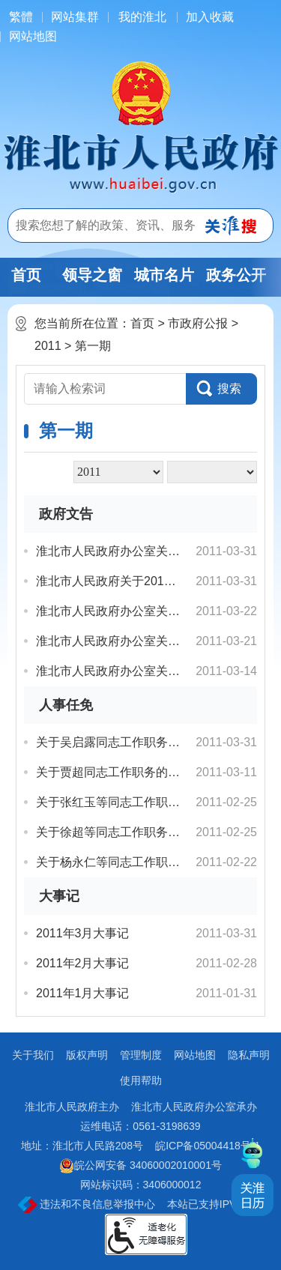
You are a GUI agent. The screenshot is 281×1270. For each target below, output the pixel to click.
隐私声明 (249, 1055)
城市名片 (164, 275)
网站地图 (33, 36)
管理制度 (141, 1055)
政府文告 (66, 514)
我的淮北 (142, 16)
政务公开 (236, 275)
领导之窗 (92, 275)
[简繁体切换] (21, 17)
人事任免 (66, 705)
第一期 (93, 345)
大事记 (59, 896)
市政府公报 (198, 323)
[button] (221, 389)
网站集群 (75, 16)
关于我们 (33, 1055)
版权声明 (87, 1055)
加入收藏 (210, 16)
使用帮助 (141, 1080)
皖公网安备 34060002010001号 (140, 1165)
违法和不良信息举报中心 (86, 1205)
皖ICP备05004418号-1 (207, 1146)
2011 (47, 345)
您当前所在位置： (82, 323)
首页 (26, 275)
